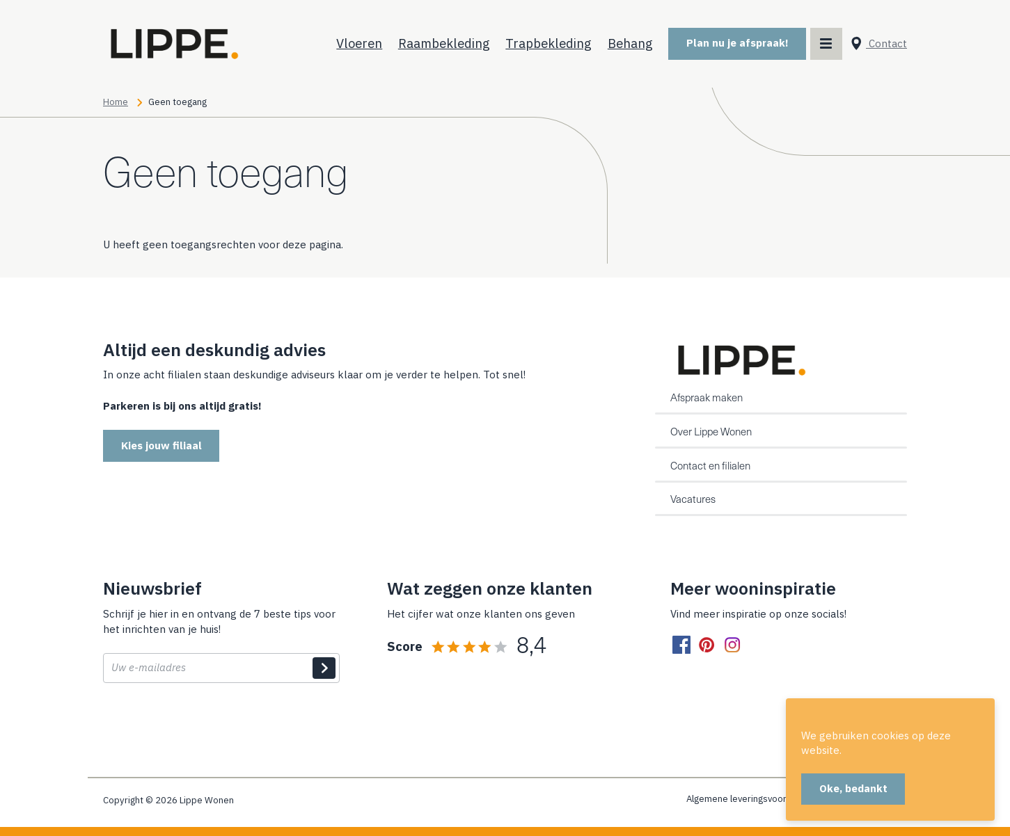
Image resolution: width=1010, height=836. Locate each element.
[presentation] (209, 726)
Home (115, 102)
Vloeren (359, 43)
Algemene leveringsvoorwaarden (754, 798)
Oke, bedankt (853, 788)
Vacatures (693, 499)
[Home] (172, 44)
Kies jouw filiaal (161, 445)
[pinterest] (706, 646)
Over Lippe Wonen (711, 431)
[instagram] (732, 646)
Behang (630, 43)
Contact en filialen (710, 465)
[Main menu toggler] (826, 44)
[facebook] (681, 646)
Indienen (324, 668)
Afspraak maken (706, 397)
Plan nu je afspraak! (737, 42)
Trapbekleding (548, 43)
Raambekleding (444, 43)
